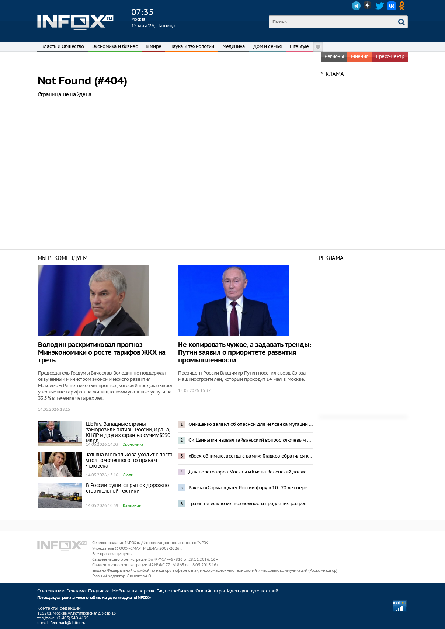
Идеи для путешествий (252, 591)
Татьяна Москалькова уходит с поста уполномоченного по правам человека (129, 460)
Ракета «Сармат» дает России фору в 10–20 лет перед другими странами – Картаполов (250, 487)
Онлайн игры (210, 591)
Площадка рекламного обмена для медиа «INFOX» (94, 598)
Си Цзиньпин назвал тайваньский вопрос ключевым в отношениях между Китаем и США (250, 440)
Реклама (76, 591)
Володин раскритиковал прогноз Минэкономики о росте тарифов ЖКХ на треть (102, 352)
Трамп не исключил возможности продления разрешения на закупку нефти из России (250, 503)
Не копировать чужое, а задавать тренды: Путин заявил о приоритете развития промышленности (244, 352)
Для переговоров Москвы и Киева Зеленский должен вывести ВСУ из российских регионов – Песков (250, 472)
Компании (132, 505)
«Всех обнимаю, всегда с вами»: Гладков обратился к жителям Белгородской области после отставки (250, 456)
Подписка (98, 591)
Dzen (368, 5)
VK (391, 5)
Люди (128, 474)
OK (403, 5)
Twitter (379, 5)
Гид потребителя (174, 591)
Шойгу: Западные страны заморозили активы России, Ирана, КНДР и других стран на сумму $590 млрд (128, 432)
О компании (50, 591)
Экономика (133, 444)
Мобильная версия (133, 591)
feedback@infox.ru (67, 622)
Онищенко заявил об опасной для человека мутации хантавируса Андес (250, 424)
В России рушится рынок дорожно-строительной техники (128, 488)
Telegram (356, 5)
